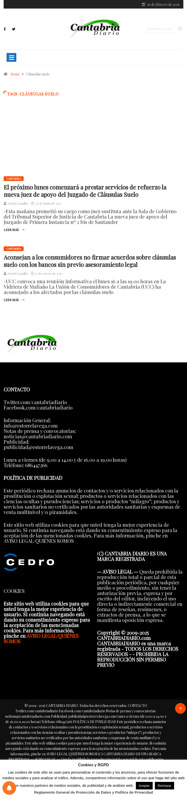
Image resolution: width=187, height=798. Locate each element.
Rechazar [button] (164, 786)
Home (15, 74)
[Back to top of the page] (180, 709)
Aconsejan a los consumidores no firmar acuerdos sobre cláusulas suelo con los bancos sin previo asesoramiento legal (90, 260)
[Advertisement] (93, 143)
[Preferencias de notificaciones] (9, 788)
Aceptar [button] (144, 786)
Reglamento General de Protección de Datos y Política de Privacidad (93, 792)
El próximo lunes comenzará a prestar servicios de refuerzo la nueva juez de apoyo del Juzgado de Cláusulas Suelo (85, 190)
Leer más (14, 230)
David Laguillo (18, 203)
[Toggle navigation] (11, 57)
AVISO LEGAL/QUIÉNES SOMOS (41, 638)
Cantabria (13, 178)
